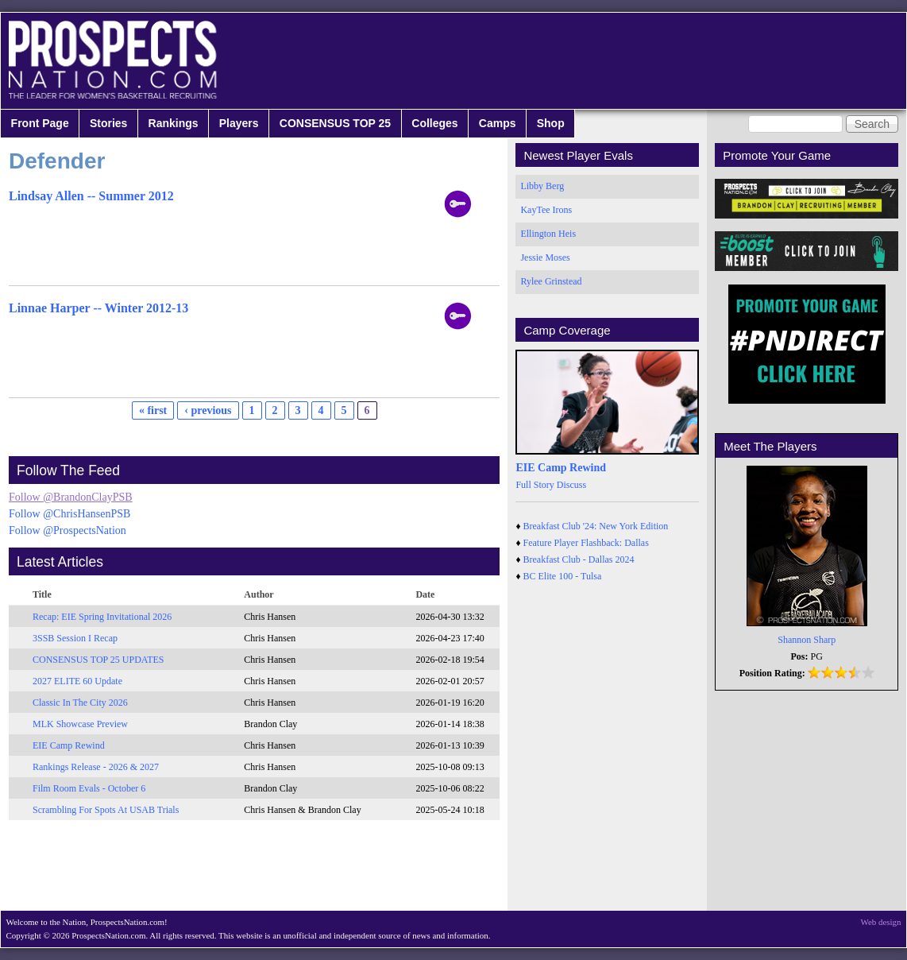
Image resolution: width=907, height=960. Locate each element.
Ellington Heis (548, 233)
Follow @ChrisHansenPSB (69, 514)
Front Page (40, 123)
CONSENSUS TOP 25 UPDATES (98, 659)
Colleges (434, 123)
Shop (551, 123)
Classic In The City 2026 (80, 702)
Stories (108, 123)
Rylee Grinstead (550, 281)
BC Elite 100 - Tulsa (562, 576)
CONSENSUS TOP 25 (335, 123)
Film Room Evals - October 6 (89, 788)
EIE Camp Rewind (69, 745)
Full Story (534, 484)
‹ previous (207, 410)
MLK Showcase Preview (80, 724)
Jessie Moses (544, 257)
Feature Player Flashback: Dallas (586, 542)
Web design (881, 922)
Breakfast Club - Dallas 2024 (579, 559)
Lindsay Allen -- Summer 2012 (91, 196)
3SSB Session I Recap (75, 638)
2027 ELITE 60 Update (77, 681)
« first (153, 410)
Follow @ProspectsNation (67, 530)
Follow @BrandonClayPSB (71, 497)
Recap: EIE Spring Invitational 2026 (102, 616)
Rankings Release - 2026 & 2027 (96, 766)
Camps (497, 123)
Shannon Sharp (807, 639)
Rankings (174, 123)
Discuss (571, 484)
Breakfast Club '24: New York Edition (596, 526)
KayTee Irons (546, 209)
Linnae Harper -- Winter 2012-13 (98, 308)
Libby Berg (542, 186)
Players (239, 123)
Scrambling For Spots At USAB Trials (106, 809)
